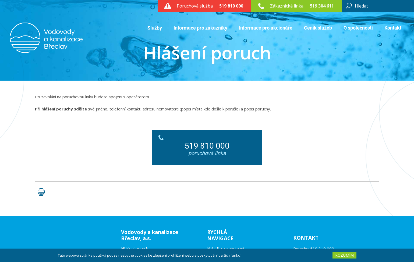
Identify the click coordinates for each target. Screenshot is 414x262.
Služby (154, 28)
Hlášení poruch (134, 248)
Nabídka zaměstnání (225, 248)
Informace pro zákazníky (200, 28)
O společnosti (358, 28)
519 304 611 (322, 6)
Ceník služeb (318, 28)
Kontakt (392, 28)
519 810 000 (231, 6)
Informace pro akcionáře (265, 28)
